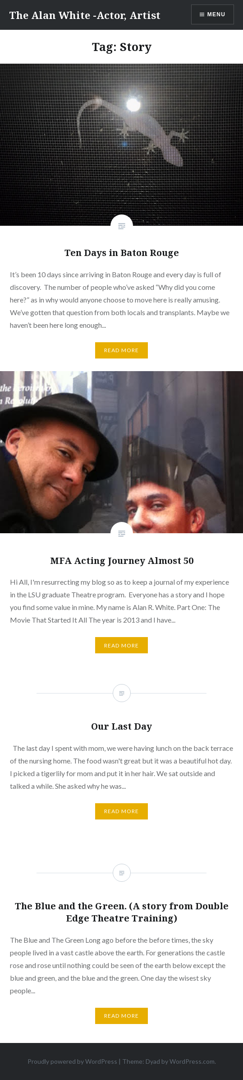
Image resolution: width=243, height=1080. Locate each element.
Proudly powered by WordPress (72, 1061)
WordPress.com (192, 1061)
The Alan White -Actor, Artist (84, 15)
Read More (121, 350)
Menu (216, 14)
